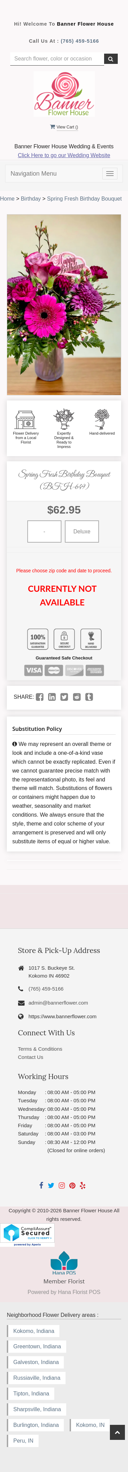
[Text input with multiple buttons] (57, 59)
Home (7, 199)
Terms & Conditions (40, 1049)
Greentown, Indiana (37, 1346)
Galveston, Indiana (36, 1362)
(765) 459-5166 (80, 41)
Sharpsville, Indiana (37, 1409)
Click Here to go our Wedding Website (64, 155)
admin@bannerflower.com (58, 1003)
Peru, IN (23, 1441)
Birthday (31, 199)
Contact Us (30, 1057)
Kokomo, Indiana (33, 1331)
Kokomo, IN (90, 1425)
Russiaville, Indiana (36, 1378)
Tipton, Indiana (31, 1393)
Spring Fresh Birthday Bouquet (84, 199)
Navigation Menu (34, 173)
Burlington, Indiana (36, 1425)
